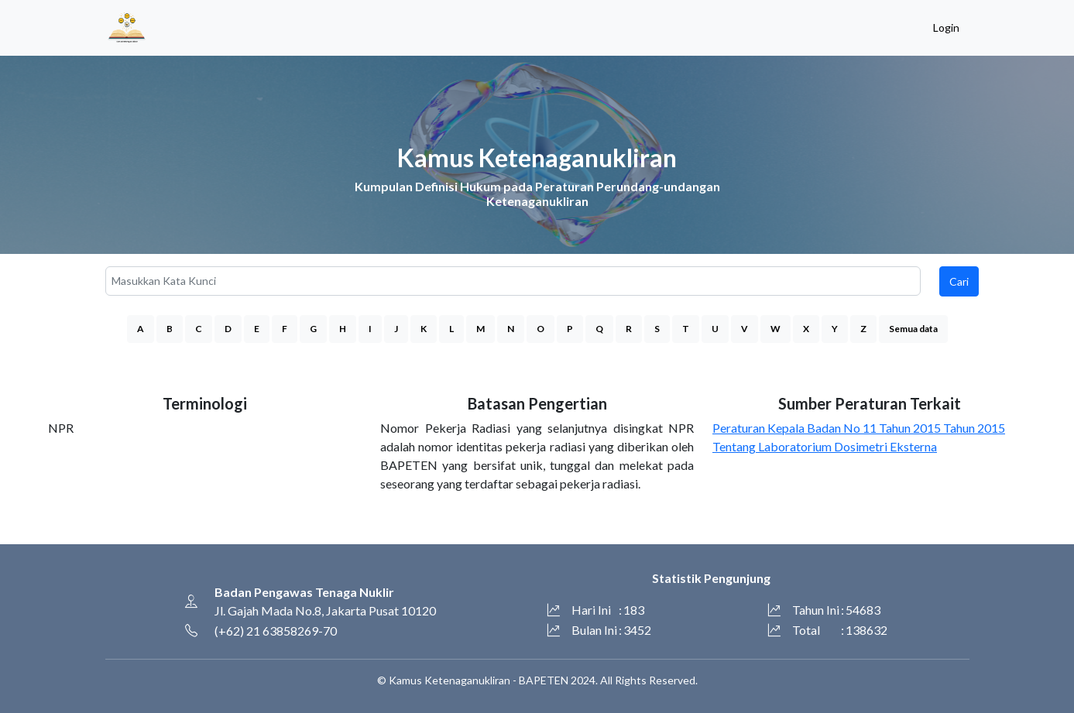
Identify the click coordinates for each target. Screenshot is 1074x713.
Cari (959, 281)
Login (946, 27)
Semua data (913, 328)
